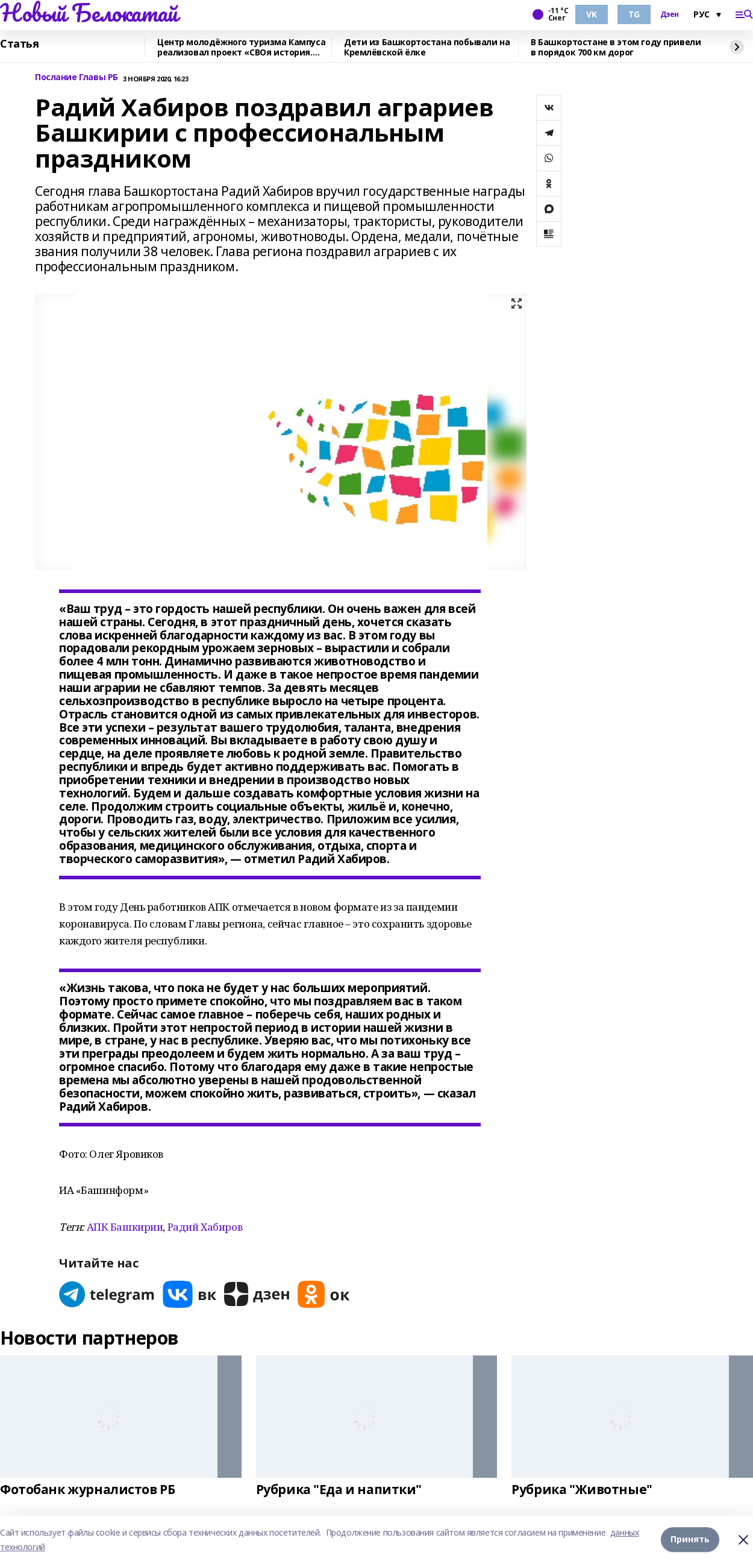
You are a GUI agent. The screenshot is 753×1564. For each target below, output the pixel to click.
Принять (690, 1539)
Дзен (669, 14)
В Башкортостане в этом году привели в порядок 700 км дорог (616, 47)
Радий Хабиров (205, 1227)
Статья (19, 44)
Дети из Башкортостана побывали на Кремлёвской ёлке (427, 47)
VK (591, 14)
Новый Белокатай (89, 12)
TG (634, 14)
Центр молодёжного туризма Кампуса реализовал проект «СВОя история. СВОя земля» (241, 47)
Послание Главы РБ (76, 77)
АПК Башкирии (125, 1227)
